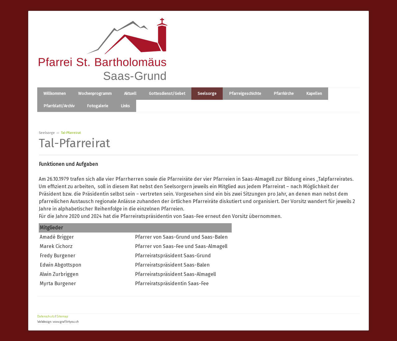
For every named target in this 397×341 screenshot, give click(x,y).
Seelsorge (207, 93)
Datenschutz (46, 316)
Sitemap (62, 316)
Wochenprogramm (95, 93)
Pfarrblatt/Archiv (58, 106)
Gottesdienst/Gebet (167, 93)
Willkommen (54, 93)
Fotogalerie (97, 106)
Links (125, 106)
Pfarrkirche (284, 93)
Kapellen (314, 93)
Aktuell (130, 93)
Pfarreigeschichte (245, 93)
